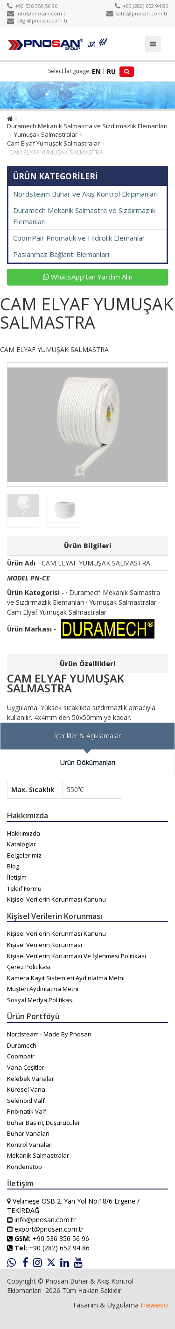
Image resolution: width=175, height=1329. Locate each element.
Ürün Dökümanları (87, 762)
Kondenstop (24, 1166)
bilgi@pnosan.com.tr (37, 20)
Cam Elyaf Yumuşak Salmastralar (53, 143)
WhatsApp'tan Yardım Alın (88, 276)
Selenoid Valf (26, 1100)
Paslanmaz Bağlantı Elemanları (61, 254)
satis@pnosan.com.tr (137, 13)
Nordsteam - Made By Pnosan (49, 1034)
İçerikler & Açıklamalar (87, 735)
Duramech (21, 1045)
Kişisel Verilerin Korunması (44, 944)
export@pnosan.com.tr (49, 1229)
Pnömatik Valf (26, 1111)
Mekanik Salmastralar (38, 1155)
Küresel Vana (26, 1089)
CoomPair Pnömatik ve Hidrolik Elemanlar (79, 237)
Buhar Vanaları (28, 1133)
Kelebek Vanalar (30, 1078)
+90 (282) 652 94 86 (141, 5)
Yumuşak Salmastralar (45, 134)
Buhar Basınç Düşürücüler (43, 1122)
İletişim (17, 877)
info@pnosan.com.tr (37, 13)
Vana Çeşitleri (26, 1067)
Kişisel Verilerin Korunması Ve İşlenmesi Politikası (76, 956)
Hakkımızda (23, 833)
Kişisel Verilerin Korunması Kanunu (56, 899)
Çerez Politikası (28, 966)
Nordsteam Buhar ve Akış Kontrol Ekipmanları (85, 193)
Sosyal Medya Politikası (40, 1000)
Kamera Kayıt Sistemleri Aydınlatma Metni (66, 978)
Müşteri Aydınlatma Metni (42, 988)
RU (111, 71)
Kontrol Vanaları (30, 1144)
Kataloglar (21, 844)
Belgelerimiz (24, 855)
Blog (13, 866)
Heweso (154, 1304)
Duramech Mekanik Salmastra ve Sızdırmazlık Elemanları (87, 126)
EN (96, 71)
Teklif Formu (24, 888)
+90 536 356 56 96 (32, 5)
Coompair (21, 1056)
